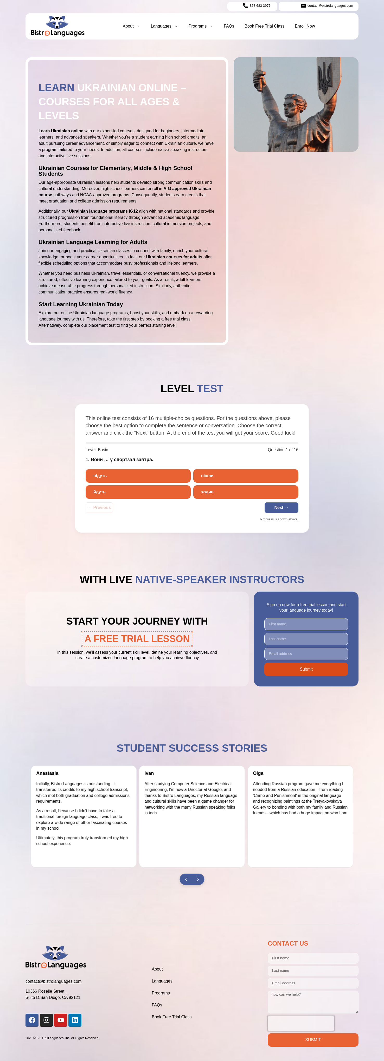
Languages (164, 26)
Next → (281, 507)
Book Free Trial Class (264, 26)
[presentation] (301, 1023)
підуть (100, 476)
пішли (207, 476)
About (131, 26)
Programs (201, 26)
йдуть (99, 492)
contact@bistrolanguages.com (53, 981)
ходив (207, 492)
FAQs (229, 26)
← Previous (99, 507)
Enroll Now (305, 26)
